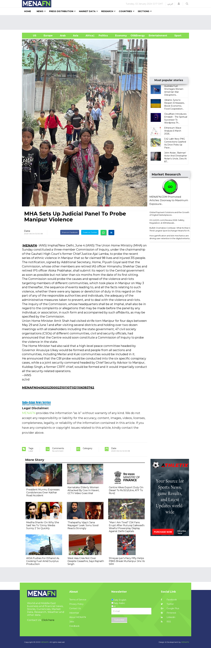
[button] (179, 3)
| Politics (102, 35)
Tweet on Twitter (90, 232)
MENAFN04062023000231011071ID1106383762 (58, 387)
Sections (143, 11)
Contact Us (75, 608)
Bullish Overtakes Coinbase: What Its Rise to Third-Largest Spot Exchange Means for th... (170, 229)
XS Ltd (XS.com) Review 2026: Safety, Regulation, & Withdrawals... (167, 221)
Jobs (71, 621)
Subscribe (119, 620)
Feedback (74, 626)
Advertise (74, 612)
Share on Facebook (70, 232)
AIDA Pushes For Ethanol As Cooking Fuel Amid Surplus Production (42, 561)
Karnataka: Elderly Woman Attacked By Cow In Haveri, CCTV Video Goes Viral (83, 490)
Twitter (167, 604)
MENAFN (30, 245)
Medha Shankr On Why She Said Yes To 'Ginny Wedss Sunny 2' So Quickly (42, 525)
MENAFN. (45, 642)
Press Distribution (61, 11)
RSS (166, 621)
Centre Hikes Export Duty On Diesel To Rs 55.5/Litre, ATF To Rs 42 (126, 490)
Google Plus (170, 608)
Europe (48, 35)
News (40, 11)
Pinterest (168, 612)
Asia (75, 35)
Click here (48, 620)
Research (107, 11)
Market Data (87, 11)
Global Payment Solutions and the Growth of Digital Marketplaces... (169, 213)
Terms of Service (77, 599)
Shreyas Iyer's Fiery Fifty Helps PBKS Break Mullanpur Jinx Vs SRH (127, 561)
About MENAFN (77, 617)
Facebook (169, 599)
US (31, 35)
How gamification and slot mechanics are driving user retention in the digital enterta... (170, 237)
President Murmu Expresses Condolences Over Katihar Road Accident (42, 492)
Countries (125, 11)
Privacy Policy (76, 604)
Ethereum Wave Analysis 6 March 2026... (172, 131)
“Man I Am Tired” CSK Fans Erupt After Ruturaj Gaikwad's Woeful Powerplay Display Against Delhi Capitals (126, 527)
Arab (62, 35)
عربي (170, 3)
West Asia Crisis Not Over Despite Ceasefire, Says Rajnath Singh (86, 561)
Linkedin (168, 617)
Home (27, 11)
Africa (89, 35)
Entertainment (153, 35)
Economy (121, 35)
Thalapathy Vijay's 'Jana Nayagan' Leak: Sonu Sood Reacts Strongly (83, 525)
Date (27, 230)
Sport (176, 35)
